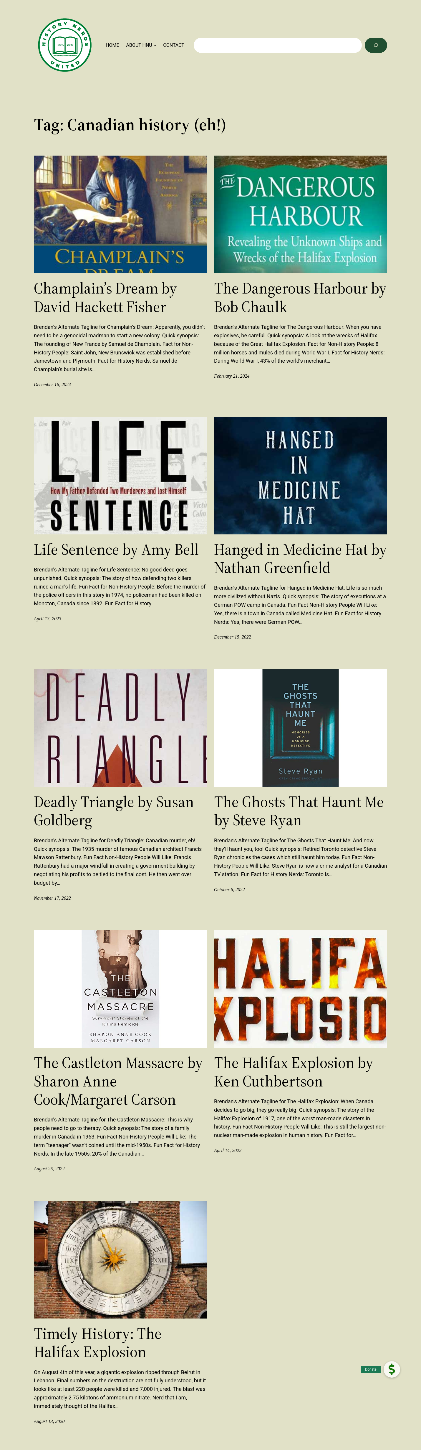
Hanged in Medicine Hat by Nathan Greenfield (300, 558)
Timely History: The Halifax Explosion (98, 1342)
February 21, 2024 (231, 376)
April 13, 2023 (47, 618)
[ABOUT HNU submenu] (154, 45)
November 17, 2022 (52, 898)
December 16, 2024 (52, 384)
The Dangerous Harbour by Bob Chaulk (300, 297)
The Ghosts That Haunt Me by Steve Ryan (299, 811)
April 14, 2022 (227, 1150)
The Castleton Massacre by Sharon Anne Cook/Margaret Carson (118, 1081)
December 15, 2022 (232, 636)
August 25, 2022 (49, 1168)
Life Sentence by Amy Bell (116, 549)
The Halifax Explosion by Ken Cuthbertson (293, 1072)
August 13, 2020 (49, 1421)
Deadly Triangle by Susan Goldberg (114, 811)
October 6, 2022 (229, 889)
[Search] (376, 45)
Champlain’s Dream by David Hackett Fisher (105, 297)
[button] (392, 1369)
